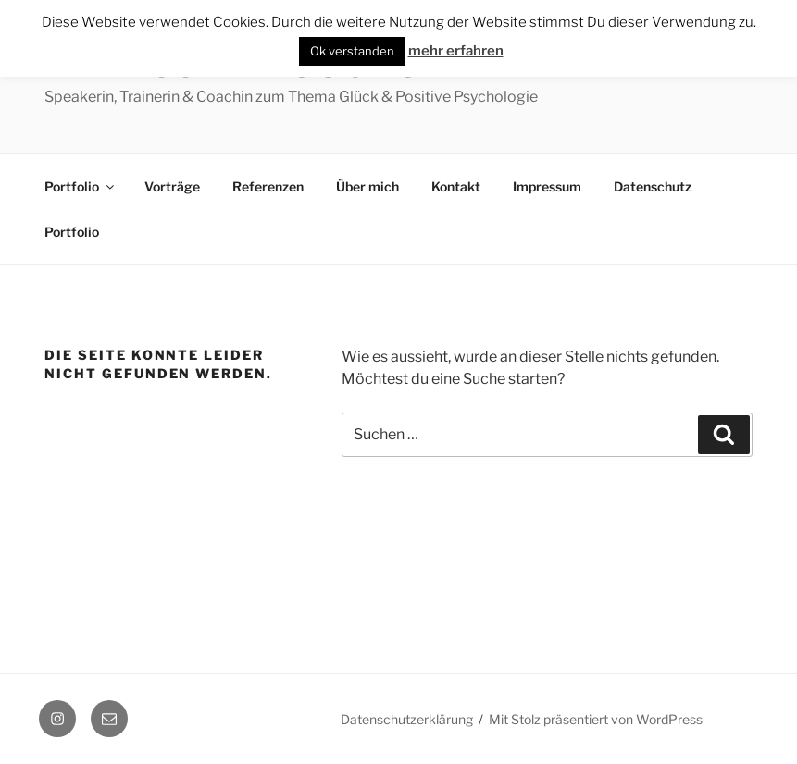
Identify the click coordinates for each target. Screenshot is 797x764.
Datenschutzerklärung (407, 719)
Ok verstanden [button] (352, 50)
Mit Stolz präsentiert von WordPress (596, 719)
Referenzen (268, 186)
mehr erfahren (456, 51)
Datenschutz (652, 186)
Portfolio (80, 186)
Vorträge (172, 186)
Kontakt (455, 186)
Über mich (367, 186)
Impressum (547, 186)
